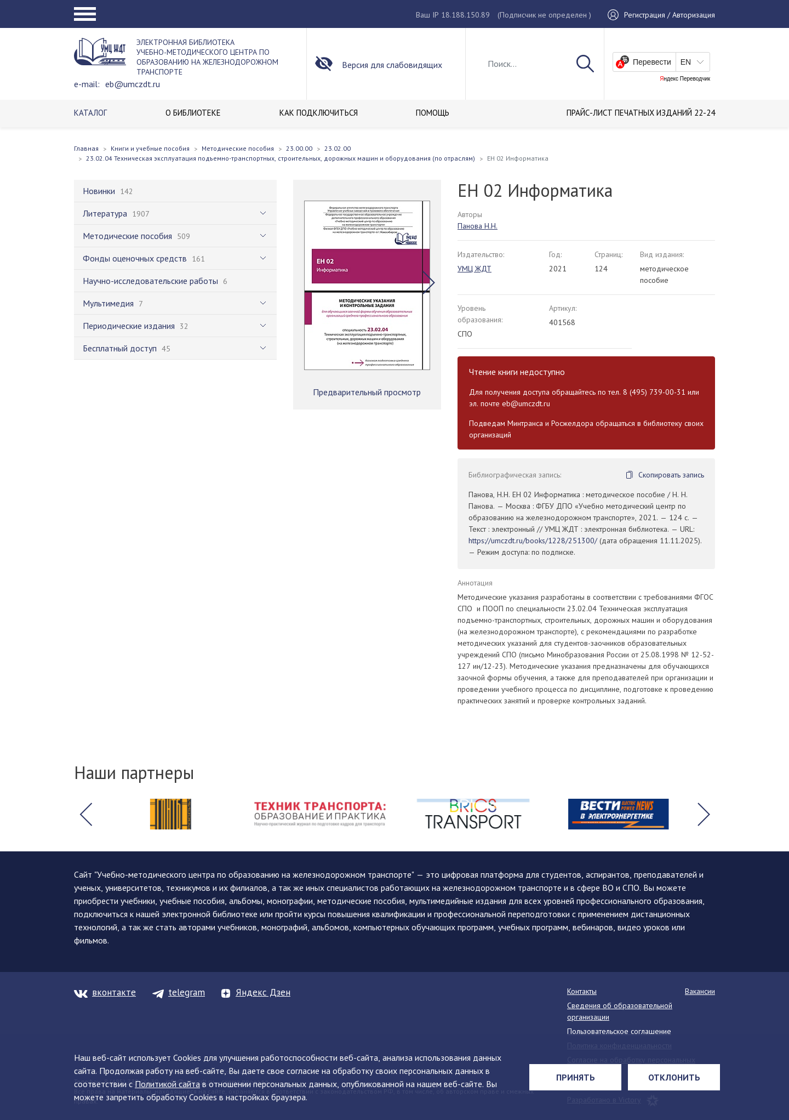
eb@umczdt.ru (132, 83)
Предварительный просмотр (367, 391)
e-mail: (87, 83)
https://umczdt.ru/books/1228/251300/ (532, 540)
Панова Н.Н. (478, 226)
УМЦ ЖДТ (474, 269)
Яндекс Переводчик (685, 79)
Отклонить (674, 1077)
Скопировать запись (671, 475)
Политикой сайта (167, 1083)
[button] (429, 282)
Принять (575, 1077)
